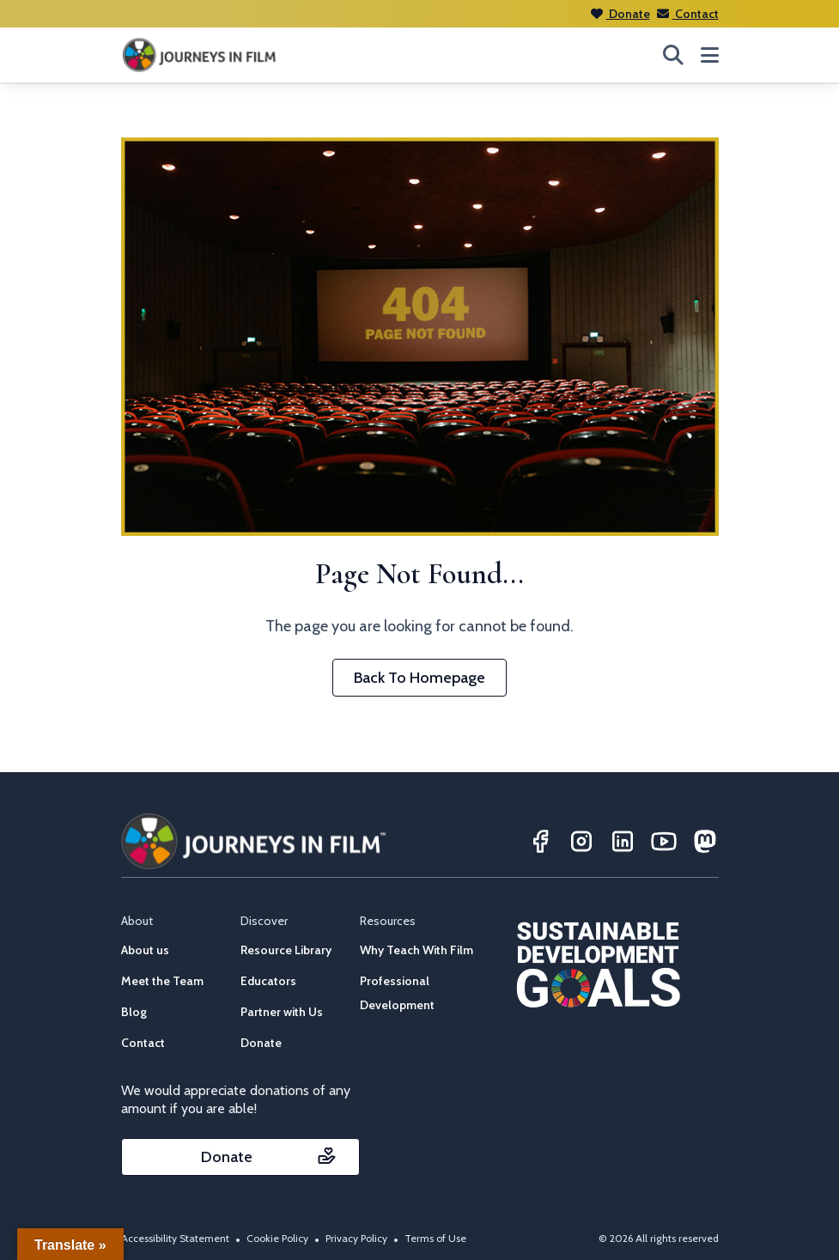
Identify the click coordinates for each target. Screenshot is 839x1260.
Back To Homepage (419, 677)
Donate (620, 13)
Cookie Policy (277, 1238)
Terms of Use (435, 1238)
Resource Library (285, 950)
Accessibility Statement (175, 1238)
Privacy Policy (356, 1238)
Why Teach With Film (416, 950)
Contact (688, 13)
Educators (268, 981)
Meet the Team (162, 981)
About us (145, 950)
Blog (134, 1012)
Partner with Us (281, 1012)
